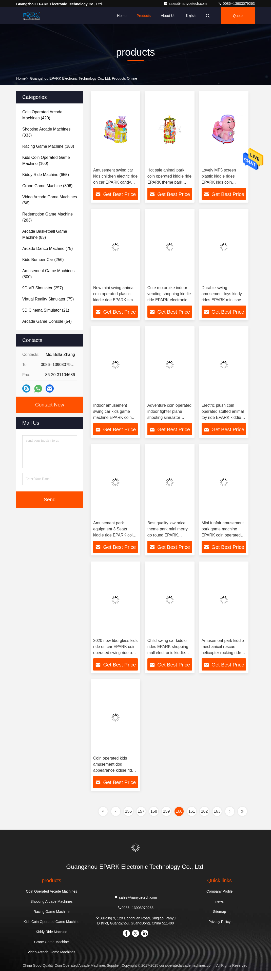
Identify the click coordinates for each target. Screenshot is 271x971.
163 (217, 811)
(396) (47, 186)
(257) (42, 288)
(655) (45, 174)
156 (128, 811)
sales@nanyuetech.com (186, 4)
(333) (46, 132)
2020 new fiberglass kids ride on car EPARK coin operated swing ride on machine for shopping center (115, 652)
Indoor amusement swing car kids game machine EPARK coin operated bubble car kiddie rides (112, 417)
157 (141, 811)
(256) (43, 259)
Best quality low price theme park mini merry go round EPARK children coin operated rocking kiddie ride (167, 535)
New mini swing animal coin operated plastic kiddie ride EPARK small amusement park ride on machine (115, 300)
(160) (46, 160)
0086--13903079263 (236, 4)
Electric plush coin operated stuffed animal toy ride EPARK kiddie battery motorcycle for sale (223, 417)
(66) (49, 200)
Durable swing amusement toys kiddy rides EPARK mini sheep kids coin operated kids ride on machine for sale (224, 300)
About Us (168, 16)
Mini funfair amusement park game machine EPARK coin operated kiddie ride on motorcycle (223, 535)
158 (153, 811)
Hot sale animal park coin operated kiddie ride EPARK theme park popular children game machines (169, 182)
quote (238, 16)
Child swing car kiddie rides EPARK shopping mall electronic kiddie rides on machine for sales (167, 652)
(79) (47, 248)
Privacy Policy (219, 922)
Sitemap (219, 912)
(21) (45, 310)
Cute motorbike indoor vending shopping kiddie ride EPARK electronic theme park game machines (169, 300)
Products (144, 16)
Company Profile (219, 891)
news (219, 901)
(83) (44, 234)
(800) (48, 274)
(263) (47, 217)
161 (191, 811)
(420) (42, 115)
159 (166, 811)
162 (204, 811)
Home (121, 16)
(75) (48, 299)
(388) (48, 146)
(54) (47, 321)
